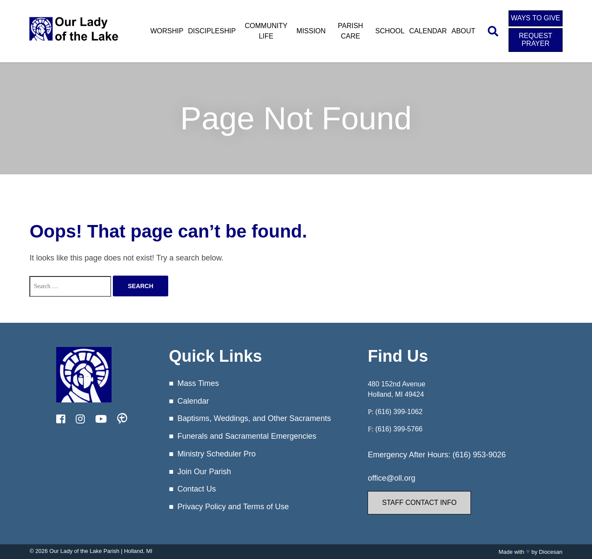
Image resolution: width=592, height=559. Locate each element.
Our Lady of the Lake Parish (84, 551)
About (463, 31)
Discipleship (212, 31)
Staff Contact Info (419, 502)
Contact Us (196, 489)
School (390, 31)
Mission (311, 31)
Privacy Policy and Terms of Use (233, 506)
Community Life (266, 31)
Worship (166, 31)
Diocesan (550, 552)
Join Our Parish (204, 471)
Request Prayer (535, 39)
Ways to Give (535, 18)
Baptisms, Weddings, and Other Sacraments (254, 418)
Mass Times (198, 383)
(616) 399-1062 (398, 411)
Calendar (428, 31)
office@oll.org (391, 478)
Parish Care (350, 31)
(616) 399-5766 (398, 429)
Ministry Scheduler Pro (216, 454)
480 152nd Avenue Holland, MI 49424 (396, 389)
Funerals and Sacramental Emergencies (246, 436)
